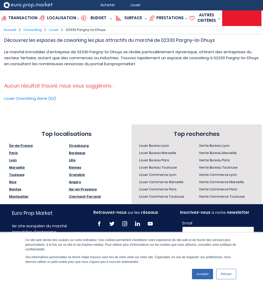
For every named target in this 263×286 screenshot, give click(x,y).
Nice (12, 182)
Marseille (17, 167)
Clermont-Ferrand (85, 196)
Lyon (13, 160)
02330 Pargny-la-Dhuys (86, 29)
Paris (13, 153)
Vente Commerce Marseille (221, 182)
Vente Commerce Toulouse (222, 196)
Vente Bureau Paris (214, 160)
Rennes (75, 167)
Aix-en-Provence (83, 189)
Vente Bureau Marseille (218, 153)
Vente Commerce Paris (218, 189)
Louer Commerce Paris (158, 189)
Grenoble (77, 174)
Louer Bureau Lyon (154, 145)
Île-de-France (21, 145)
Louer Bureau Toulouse (158, 167)
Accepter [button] (202, 274)
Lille (72, 160)
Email (187, 223)
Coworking (32, 29)
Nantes (15, 189)
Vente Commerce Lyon (218, 174)
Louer (54, 29)
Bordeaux (77, 153)
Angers (75, 182)
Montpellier (19, 196)
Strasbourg (79, 145)
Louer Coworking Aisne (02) (30, 98)
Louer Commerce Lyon (157, 174)
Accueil (10, 29)
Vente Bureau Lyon (214, 145)
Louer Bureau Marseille (157, 153)
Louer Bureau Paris (154, 160)
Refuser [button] (226, 274)
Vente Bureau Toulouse (218, 167)
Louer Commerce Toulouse (161, 196)
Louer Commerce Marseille (161, 182)
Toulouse (16, 174)
